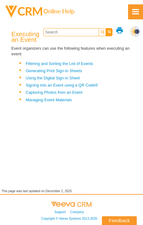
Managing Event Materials (49, 100)
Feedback (119, 220)
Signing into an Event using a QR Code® (62, 85)
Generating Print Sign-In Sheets (54, 70)
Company (77, 212)
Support (60, 212)
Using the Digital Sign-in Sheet (53, 78)
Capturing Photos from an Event (54, 92)
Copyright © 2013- (69, 218)
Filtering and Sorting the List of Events (59, 63)
